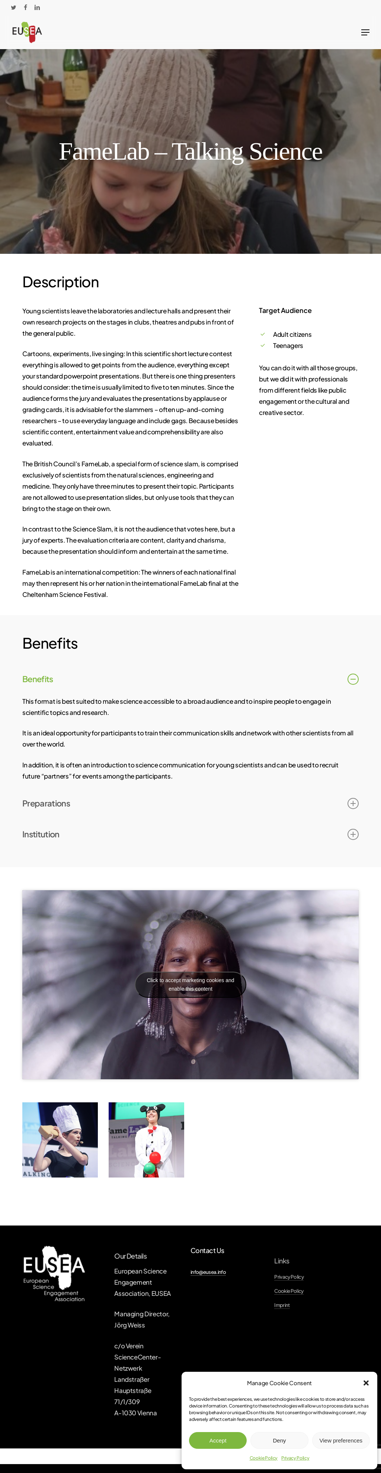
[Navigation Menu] (365, 32)
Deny (279, 1440)
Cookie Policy (264, 1458)
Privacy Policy (295, 1458)
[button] (366, 1383)
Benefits (190, 679)
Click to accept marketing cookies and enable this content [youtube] (190, 984)
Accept (218, 1440)
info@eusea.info (208, 1272)
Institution (190, 834)
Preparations (190, 803)
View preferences (341, 1440)
